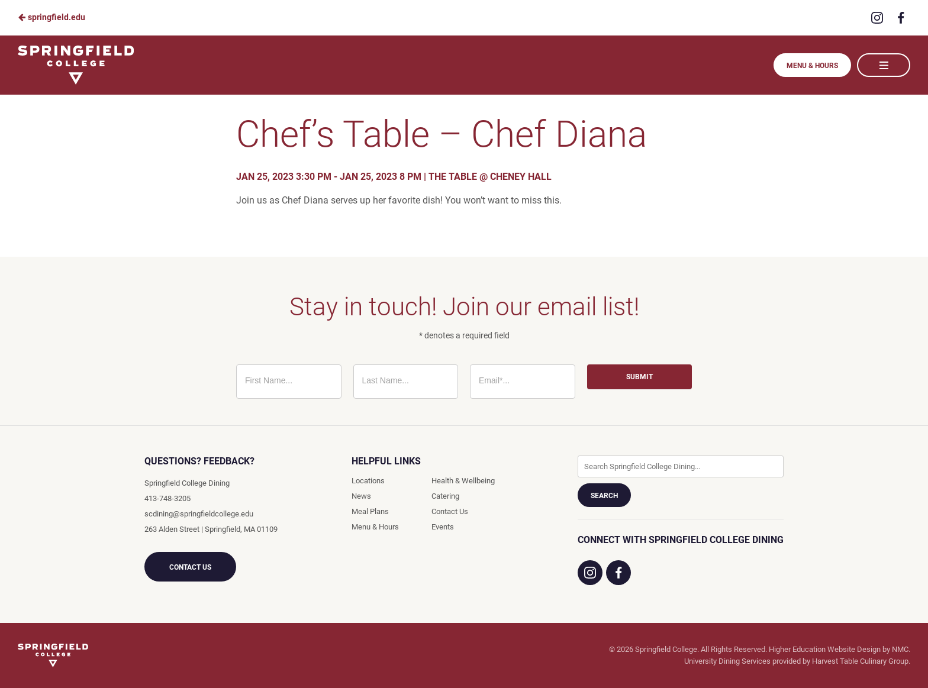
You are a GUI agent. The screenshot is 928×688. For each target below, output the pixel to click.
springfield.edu (51, 17)
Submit (639, 377)
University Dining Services (727, 661)
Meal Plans (370, 511)
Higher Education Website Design (825, 649)
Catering (445, 496)
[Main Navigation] (883, 65)
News (361, 496)
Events (442, 526)
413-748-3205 (167, 498)
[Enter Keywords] (681, 466)
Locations (368, 480)
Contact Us (190, 567)
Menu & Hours (812, 66)
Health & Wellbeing (463, 480)
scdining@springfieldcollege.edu (198, 513)
